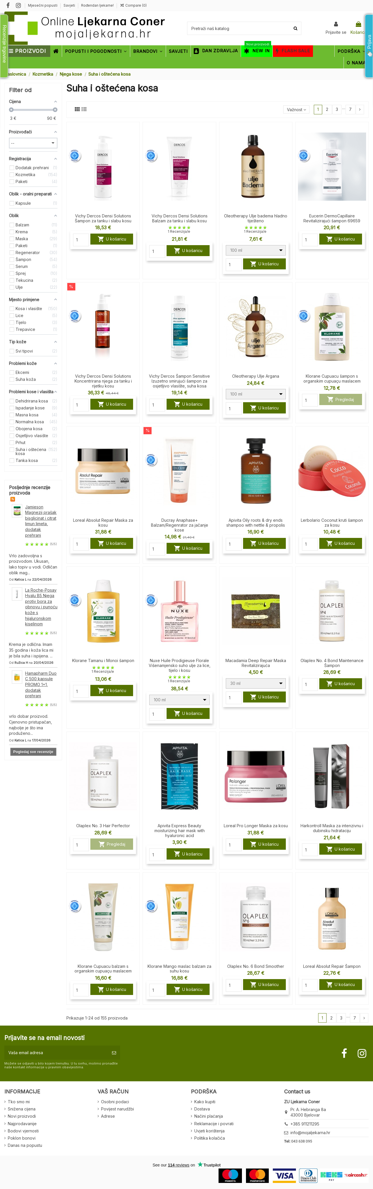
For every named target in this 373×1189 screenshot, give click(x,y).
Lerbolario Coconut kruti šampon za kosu (332, 523)
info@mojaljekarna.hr (310, 1132)
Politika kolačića (209, 1138)
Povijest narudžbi (117, 1108)
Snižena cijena (22, 1108)
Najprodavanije (22, 1123)
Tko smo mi (19, 1101)
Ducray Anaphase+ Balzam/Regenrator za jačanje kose (179, 525)
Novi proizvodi (22, 1116)
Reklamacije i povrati (214, 1123)
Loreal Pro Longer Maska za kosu (256, 825)
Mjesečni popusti (43, 5)
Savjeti (70, 5)
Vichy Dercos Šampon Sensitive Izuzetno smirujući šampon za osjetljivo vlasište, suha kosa (179, 381)
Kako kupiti (204, 1101)
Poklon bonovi (22, 1138)
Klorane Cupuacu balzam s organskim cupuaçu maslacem (103, 969)
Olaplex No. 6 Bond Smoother (255, 966)
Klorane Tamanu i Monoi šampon (103, 660)
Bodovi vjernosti (23, 1130)
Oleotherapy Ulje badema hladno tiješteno (255, 218)
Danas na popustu (25, 1145)
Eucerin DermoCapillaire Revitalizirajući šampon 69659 (331, 218)
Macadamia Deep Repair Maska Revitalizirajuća (255, 663)
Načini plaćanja (208, 1116)
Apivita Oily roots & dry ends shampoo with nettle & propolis (255, 523)
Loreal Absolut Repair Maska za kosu (103, 523)
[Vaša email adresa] (56, 1053)
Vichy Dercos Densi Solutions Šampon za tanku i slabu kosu (103, 218)
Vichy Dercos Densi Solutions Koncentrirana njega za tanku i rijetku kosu (103, 381)
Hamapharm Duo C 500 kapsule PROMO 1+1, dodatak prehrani (41, 684)
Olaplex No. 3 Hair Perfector (103, 825)
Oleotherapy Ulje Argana (255, 376)
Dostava (202, 1108)
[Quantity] (81, 240)
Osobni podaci (115, 1101)
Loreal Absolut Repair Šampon (332, 966)
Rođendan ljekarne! (97, 5)
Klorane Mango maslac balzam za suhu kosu (179, 969)
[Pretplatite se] (114, 1053)
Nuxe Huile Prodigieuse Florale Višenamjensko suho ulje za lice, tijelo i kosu (179, 665)
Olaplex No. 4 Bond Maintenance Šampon (332, 663)
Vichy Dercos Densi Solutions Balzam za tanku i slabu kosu (180, 218)
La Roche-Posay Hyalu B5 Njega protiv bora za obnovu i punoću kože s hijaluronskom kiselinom (41, 607)
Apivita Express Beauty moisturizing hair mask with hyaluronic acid (179, 830)
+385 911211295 (304, 1123)
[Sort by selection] (296, 109)
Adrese (108, 1116)
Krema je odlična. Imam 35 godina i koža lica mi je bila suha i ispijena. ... (31, 650)
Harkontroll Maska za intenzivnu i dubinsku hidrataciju (332, 828)
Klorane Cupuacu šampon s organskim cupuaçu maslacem (332, 378)
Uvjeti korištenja (209, 1130)
